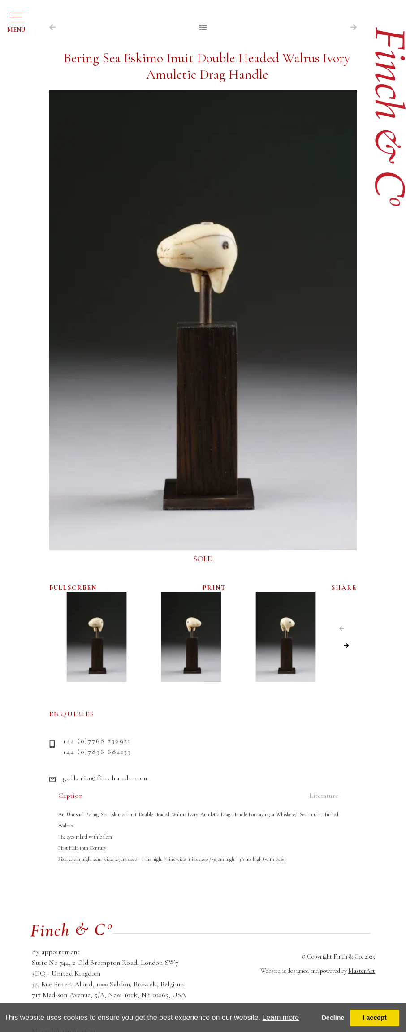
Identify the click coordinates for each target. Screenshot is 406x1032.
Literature (323, 795)
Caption (70, 795)
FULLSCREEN (73, 588)
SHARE (344, 588)
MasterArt (361, 971)
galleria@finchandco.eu (105, 778)
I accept (375, 1017)
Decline (332, 1017)
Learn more (280, 1017)
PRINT (214, 588)
